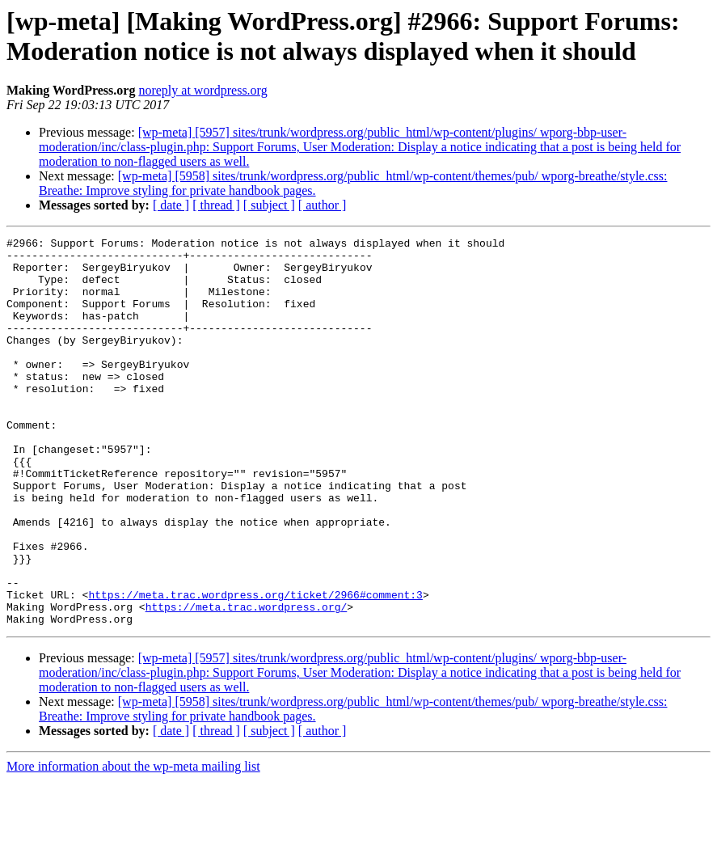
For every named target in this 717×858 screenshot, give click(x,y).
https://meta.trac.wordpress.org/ (247, 681)
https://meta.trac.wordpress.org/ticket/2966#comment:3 (255, 667)
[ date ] (171, 205)
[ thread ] (216, 205)
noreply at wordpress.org (202, 90)
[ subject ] (269, 205)
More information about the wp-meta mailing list (133, 844)
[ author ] (322, 205)
